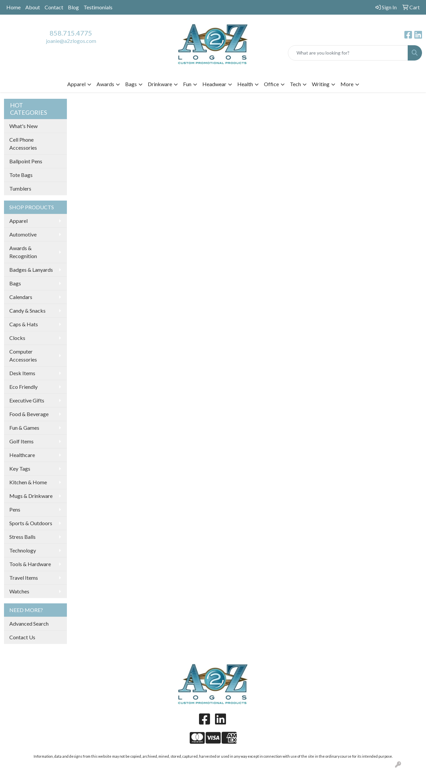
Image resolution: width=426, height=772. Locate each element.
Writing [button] (320, 84)
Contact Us (22, 637)
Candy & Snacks (27, 310)
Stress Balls (22, 537)
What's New (23, 126)
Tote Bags (21, 175)
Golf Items (21, 441)
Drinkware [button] (160, 84)
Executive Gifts (26, 400)
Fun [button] (187, 84)
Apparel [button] (76, 84)
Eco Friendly (23, 387)
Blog (73, 7)
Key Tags (19, 468)
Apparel (18, 221)
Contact (54, 7)
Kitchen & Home (28, 482)
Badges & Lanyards (31, 269)
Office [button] (271, 84)
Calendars (20, 297)
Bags (15, 283)
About (32, 7)
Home (13, 7)
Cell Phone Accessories (23, 143)
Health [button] (245, 84)
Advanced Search (29, 623)
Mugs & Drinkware (31, 496)
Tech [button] (295, 84)
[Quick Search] (348, 53)
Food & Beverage (29, 414)
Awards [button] (105, 84)
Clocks (17, 338)
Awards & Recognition (23, 252)
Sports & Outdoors (30, 523)
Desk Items (22, 373)
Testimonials (98, 7)
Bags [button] (131, 84)
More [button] (346, 84)
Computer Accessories (23, 355)
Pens (14, 509)
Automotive (23, 234)
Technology (22, 550)
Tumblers (20, 188)
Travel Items (23, 577)
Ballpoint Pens (25, 161)
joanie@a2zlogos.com (71, 41)
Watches (19, 591)
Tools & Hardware (30, 564)
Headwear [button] (214, 84)
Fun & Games (24, 427)
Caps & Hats (23, 324)
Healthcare (22, 455)
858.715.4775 (71, 33)
